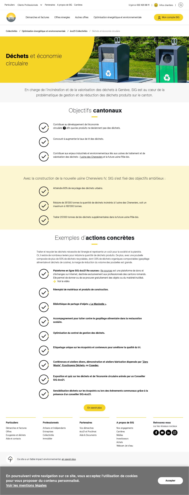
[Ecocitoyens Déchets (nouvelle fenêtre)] (73, 365)
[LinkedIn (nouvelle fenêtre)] (168, 432)
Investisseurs (122, 438)
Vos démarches (87, 428)
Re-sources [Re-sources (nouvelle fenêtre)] (106, 270)
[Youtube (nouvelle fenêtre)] (162, 432)
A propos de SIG (64, 5)
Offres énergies (62, 17)
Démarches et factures (37, 17)
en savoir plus (69, 459)
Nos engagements (125, 428)
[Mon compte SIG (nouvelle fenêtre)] (168, 17)
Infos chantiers (166, 5)
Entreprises (48, 431)
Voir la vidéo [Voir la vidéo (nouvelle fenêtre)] (63, 281)
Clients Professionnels (28, 5)
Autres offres (81, 17)
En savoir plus (94, 407)
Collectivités (11, 31)
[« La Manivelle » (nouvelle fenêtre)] (97, 304)
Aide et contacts (13, 438)
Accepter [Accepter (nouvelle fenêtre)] (170, 480)
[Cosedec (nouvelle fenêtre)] (93, 365)
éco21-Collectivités (78, 31)
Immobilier (47, 438)
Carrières (78, 5)
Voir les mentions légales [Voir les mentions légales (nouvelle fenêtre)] (26, 485)
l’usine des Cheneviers (91, 157)
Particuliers (10, 5)
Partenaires (50, 5)
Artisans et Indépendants (54, 428)
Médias (120, 435)
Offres (9, 431)
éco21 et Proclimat (88, 431)
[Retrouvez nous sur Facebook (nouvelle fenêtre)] (156, 432)
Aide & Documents (88, 435)
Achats (120, 442)
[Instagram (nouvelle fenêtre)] (174, 432)
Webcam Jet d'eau (125, 446)
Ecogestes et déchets (16, 435)
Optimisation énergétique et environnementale (117, 17)
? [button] (64, 128)
